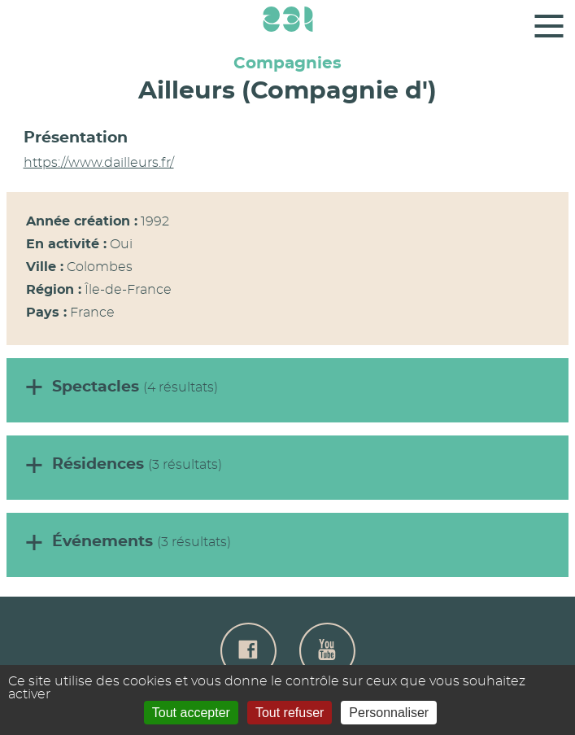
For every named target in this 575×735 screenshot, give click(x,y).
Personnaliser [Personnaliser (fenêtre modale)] (389, 713)
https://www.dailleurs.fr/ (99, 162)
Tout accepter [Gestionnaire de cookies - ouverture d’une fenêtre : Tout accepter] (191, 713)
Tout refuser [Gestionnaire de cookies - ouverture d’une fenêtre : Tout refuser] (289, 713)
